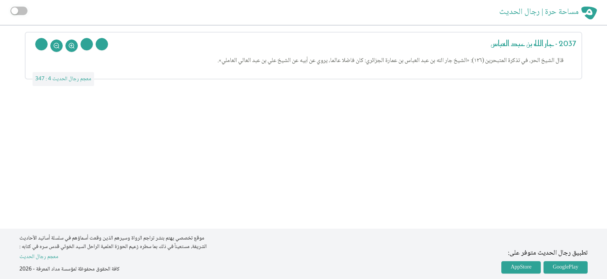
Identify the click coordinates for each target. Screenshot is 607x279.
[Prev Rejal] (102, 44)
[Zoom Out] (56, 46)
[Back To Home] (41, 44)
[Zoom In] (71, 46)
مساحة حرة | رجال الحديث (539, 12)
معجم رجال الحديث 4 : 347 (63, 79)
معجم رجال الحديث (38, 257)
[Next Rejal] (87, 44)
